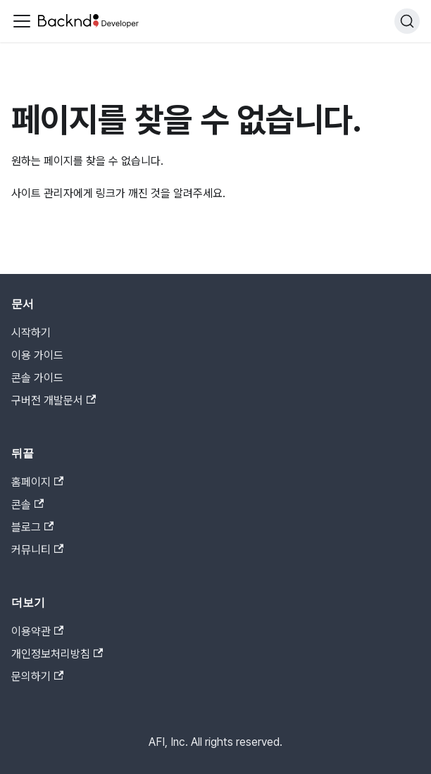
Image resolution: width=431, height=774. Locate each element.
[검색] (407, 21)
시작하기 (31, 332)
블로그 (32, 527)
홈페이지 (37, 482)
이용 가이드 (37, 355)
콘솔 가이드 (37, 378)
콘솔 (27, 504)
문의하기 (37, 676)
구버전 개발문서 (53, 400)
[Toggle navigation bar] (21, 21)
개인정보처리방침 (57, 654)
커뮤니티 (37, 549)
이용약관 (37, 631)
